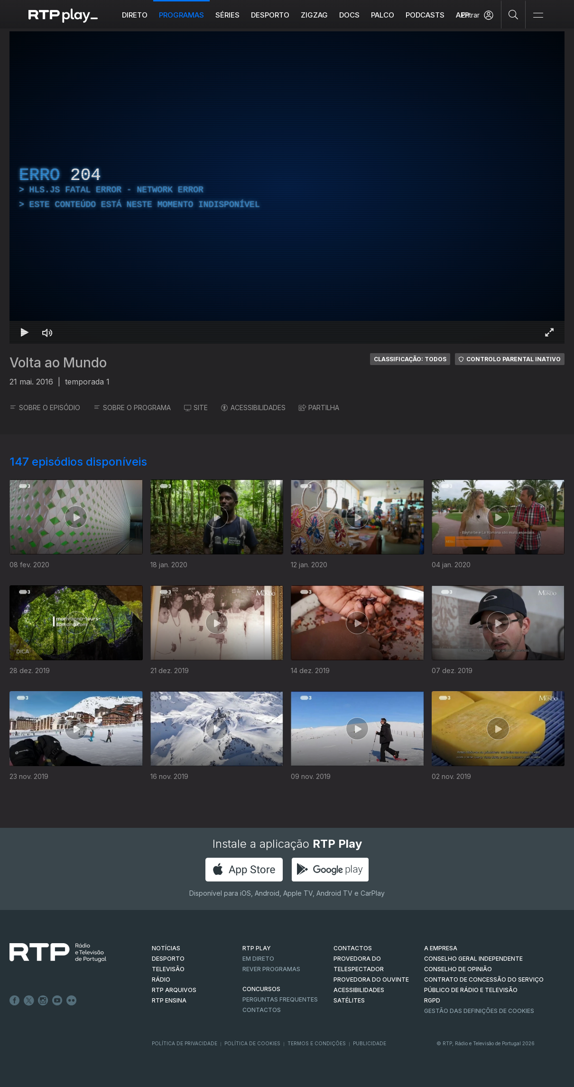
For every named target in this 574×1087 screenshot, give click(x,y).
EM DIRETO (258, 958)
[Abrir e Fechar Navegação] (538, 15)
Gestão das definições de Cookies (479, 1010)
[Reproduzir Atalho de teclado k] (24, 332)
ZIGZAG (314, 14)
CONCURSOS (261, 989)
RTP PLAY (256, 948)
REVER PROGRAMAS (271, 969)
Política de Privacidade (184, 1043)
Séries (227, 14)
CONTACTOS (352, 948)
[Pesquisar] (513, 14)
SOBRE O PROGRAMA (132, 407)
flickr (71, 1000)
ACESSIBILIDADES (253, 407)
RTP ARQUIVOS (174, 989)
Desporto (270, 14)
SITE (196, 407)
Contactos (261, 1009)
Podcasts (425, 14)
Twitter (29, 1000)
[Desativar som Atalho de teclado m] (47, 332)
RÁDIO (161, 979)
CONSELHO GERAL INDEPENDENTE (473, 958)
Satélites (349, 1000)
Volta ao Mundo (58, 363)
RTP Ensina (169, 1000)
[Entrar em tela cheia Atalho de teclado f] (549, 332)
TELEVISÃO (168, 969)
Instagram (43, 1000)
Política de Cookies (252, 1043)
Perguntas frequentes (280, 999)
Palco (382, 14)
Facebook (14, 1000)
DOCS (349, 14)
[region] (287, 187)
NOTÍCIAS (166, 948)
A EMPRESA (440, 948)
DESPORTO (168, 958)
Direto (135, 14)
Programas (181, 14)
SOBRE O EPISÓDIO (44, 407)
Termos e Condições (316, 1043)
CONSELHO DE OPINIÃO (458, 969)
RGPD (432, 1000)
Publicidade (369, 1043)
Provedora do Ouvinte (371, 979)
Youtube (57, 1000)
